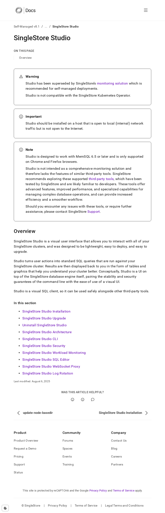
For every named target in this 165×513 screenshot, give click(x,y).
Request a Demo (25, 448)
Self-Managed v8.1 (27, 26)
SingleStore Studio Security (44, 346)
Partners (117, 464)
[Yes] (72, 399)
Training (68, 464)
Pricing (18, 456)
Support (93, 212)
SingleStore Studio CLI (40, 339)
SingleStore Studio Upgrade (44, 318)
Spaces (68, 448)
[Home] (25, 10)
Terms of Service (123, 490)
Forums (68, 440)
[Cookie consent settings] (5, 508)
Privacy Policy (98, 490)
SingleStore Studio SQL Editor (45, 359)
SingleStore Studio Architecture (47, 332)
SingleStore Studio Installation (46, 311)
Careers (116, 456)
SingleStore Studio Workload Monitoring (54, 353)
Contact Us (119, 440)
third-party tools (101, 179)
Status (18, 472)
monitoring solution (112, 83)
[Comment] (93, 399)
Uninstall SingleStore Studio (44, 325)
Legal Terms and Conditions (124, 505)
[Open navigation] (145, 10)
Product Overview (26, 440)
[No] (83, 399)
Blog (114, 448)
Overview (25, 57)
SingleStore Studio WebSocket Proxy (51, 366)
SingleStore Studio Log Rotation (47, 373)
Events (67, 456)
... (46, 26)
